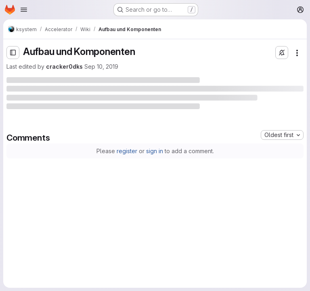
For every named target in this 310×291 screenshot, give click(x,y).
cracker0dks (64, 66)
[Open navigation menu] (23, 9)
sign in (154, 151)
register (127, 151)
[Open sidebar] (12, 52)
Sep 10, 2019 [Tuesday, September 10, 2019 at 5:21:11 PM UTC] (101, 66)
